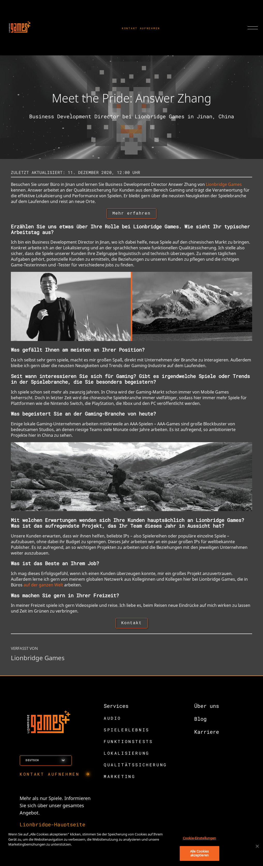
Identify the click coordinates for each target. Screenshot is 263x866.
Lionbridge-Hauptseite (52, 826)
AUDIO (112, 720)
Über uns (206, 707)
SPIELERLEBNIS (126, 731)
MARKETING (119, 778)
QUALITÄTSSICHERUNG (135, 766)
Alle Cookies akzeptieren (199, 853)
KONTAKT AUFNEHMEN (141, 28)
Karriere (206, 733)
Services (116, 707)
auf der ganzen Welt (43, 586)
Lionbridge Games (224, 184)
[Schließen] (257, 846)
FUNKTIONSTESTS (128, 743)
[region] (131, 846)
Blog (200, 720)
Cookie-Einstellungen (199, 838)
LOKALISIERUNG (126, 755)
